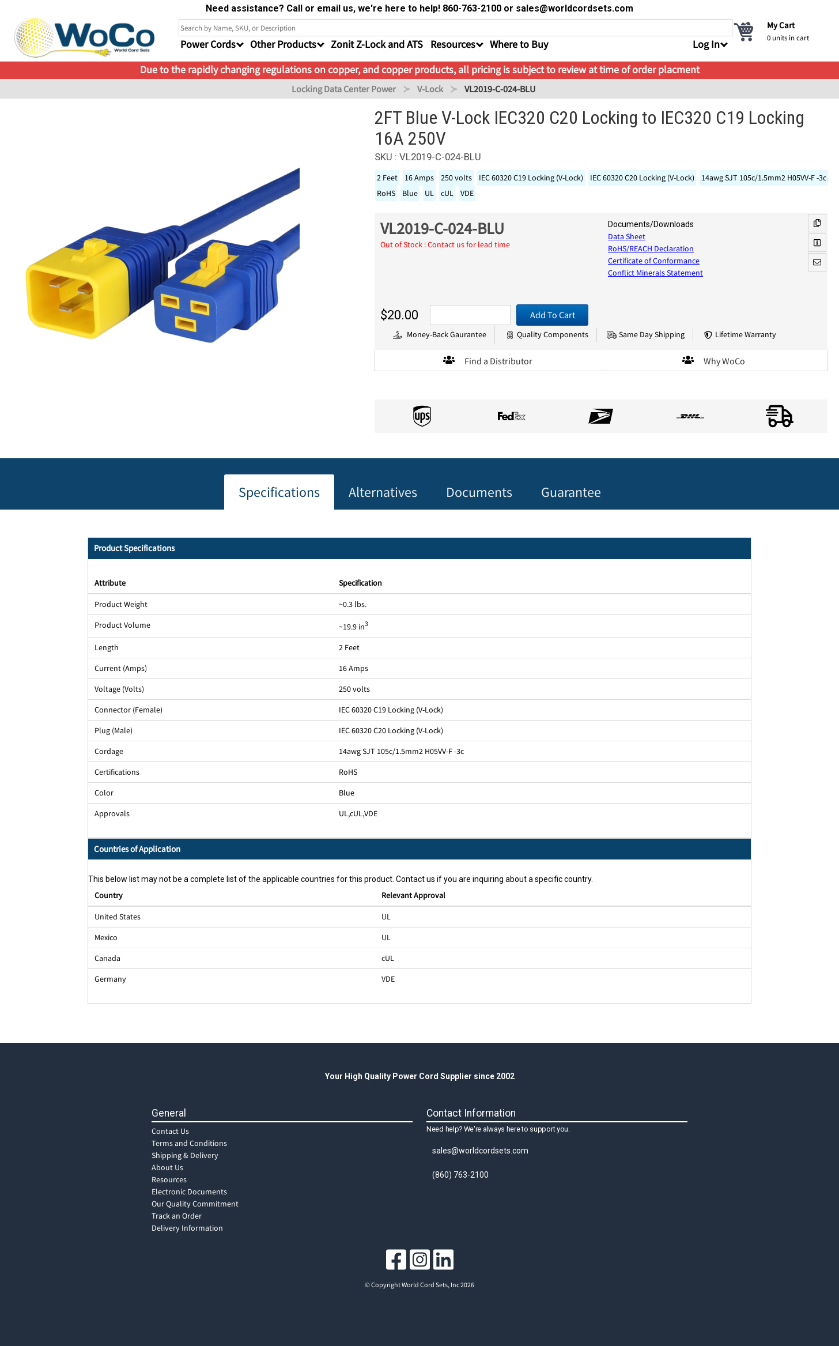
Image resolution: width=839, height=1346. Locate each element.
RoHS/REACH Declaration (651, 248)
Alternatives (383, 492)
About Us (167, 1167)
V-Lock (430, 89)
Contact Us (170, 1131)
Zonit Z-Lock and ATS (377, 44)
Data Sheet (626, 236)
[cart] (778, 31)
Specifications (279, 492)
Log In (706, 44)
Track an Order (177, 1216)
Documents (479, 492)
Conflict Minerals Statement (655, 272)
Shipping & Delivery (185, 1155)
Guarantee (571, 492)
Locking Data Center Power (344, 89)
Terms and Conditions (189, 1143)
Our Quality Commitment (195, 1203)
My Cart (781, 25)
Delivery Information (187, 1228)
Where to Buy (519, 44)
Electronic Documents (189, 1191)
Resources (169, 1179)
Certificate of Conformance (654, 260)
